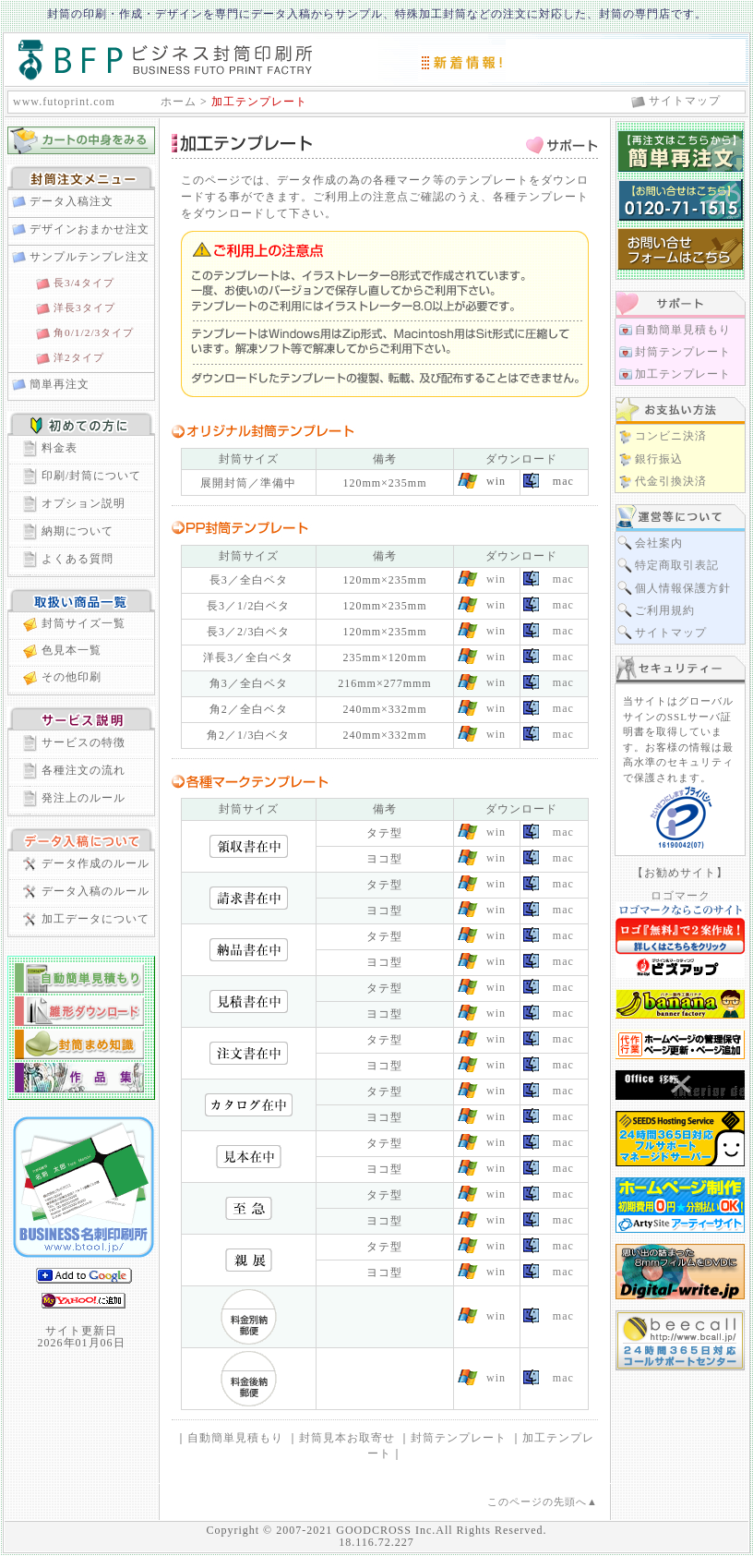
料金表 (60, 447)
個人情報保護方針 (683, 588)
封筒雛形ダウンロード (79, 1011)
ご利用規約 (665, 610)
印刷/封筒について (91, 475)
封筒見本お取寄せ (347, 1437)
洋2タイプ (79, 357)
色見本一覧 (72, 650)
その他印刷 (72, 676)
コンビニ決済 (671, 435)
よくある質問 (78, 558)
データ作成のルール (95, 863)
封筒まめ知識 (79, 1044)
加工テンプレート (683, 374)
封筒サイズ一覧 (84, 623)
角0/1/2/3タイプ (94, 332)
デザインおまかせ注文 (89, 229)
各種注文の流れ (84, 770)
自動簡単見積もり (235, 1437)
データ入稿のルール (95, 891)
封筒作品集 (79, 1077)
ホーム (179, 101)
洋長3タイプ (84, 307)
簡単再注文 (60, 384)
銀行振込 (659, 458)
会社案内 (659, 543)
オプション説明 (84, 503)
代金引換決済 (671, 481)
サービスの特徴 (84, 742)
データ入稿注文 (72, 201)
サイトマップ (685, 100)
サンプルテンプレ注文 (89, 256)
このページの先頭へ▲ (542, 1501)
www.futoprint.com (64, 101)
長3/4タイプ (84, 282)
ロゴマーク (681, 895)
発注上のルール (84, 797)
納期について (78, 531)
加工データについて (95, 918)
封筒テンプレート (459, 1437)
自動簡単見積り (79, 978)
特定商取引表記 (677, 565)
